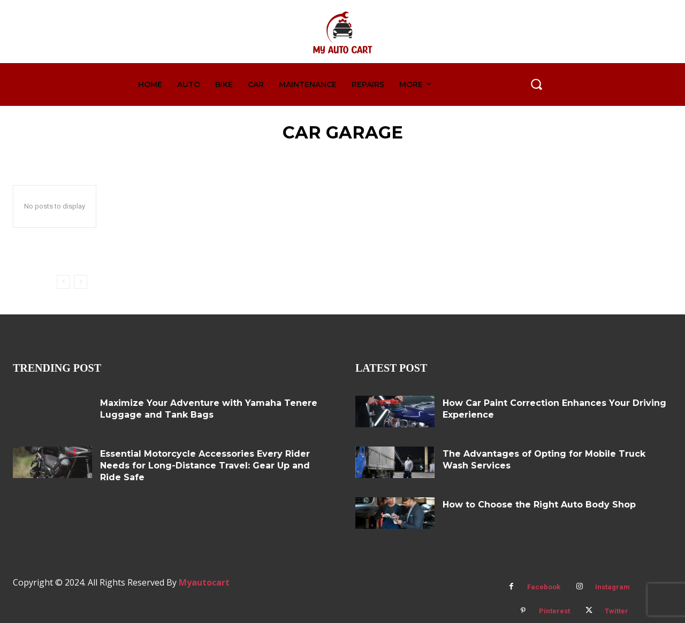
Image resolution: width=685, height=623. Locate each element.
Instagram (612, 587)
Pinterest (554, 611)
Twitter (616, 611)
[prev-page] (63, 282)
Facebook (543, 587)
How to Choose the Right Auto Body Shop (539, 504)
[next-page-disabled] (80, 282)
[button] (536, 84)
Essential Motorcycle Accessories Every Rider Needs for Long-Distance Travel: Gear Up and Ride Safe (205, 466)
